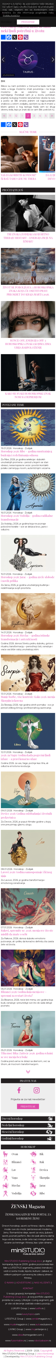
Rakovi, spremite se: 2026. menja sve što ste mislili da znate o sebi (27, 932)
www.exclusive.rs (41, 1324)
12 (16, 115)
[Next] (53, 59)
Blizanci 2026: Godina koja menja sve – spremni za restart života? (23, 993)
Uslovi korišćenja (45, 1353)
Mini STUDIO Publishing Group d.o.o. (23, 1261)
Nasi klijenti (42, 1282)
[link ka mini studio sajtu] (28, 1254)
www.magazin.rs (38, 1318)
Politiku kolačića (11, 15)
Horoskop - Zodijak (22, 448)
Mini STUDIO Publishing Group (36, 1356)
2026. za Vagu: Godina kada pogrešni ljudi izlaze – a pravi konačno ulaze (25, 757)
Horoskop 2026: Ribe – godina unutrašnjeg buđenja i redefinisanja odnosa (26, 453)
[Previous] (3, 59)
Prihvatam (28, 22)
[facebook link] (19, 1090)
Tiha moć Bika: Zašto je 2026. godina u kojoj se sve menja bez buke (27, 1055)
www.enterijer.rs (36, 1329)
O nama (9, 1282)
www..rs (36, 1308)
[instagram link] (36, 1090)
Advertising (24, 1282)
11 (10, 115)
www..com (28, 1314)
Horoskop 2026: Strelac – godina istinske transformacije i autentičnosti (25, 637)
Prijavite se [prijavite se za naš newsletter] (28, 1106)
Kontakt (28, 1288)
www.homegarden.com (27, 1335)
